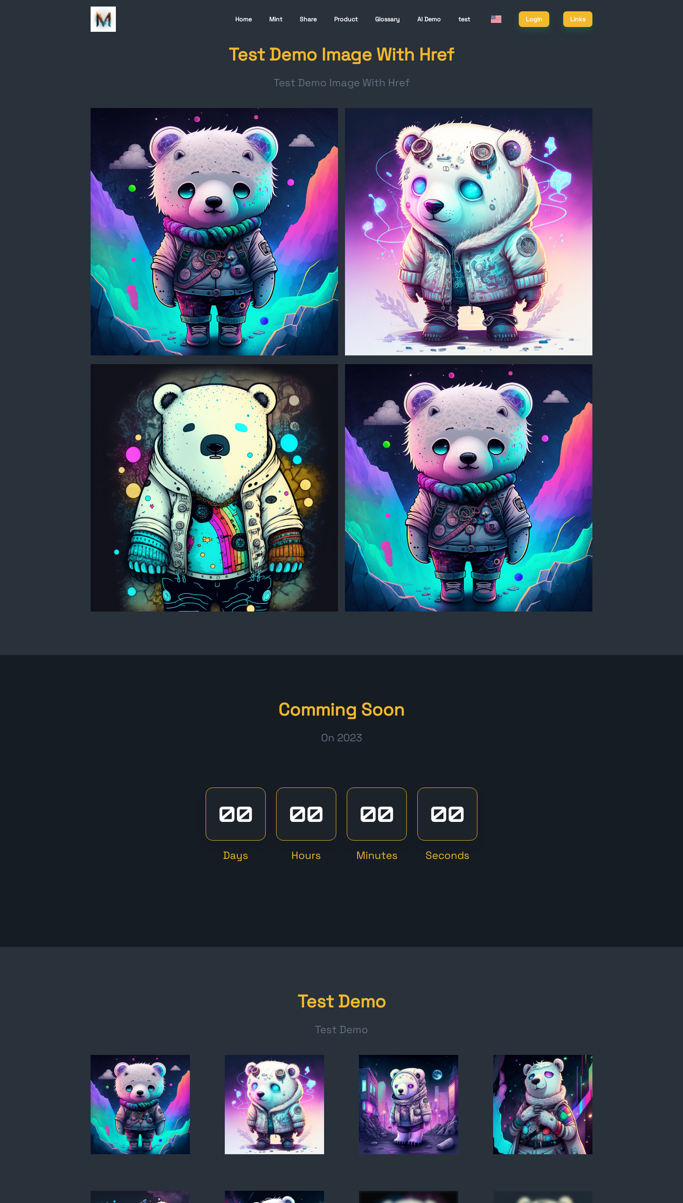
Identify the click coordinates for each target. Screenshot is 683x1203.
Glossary (387, 19)
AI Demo (429, 19)
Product (346, 19)
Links (577, 19)
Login (534, 19)
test (464, 19)
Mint (275, 19)
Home (243, 19)
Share (308, 19)
